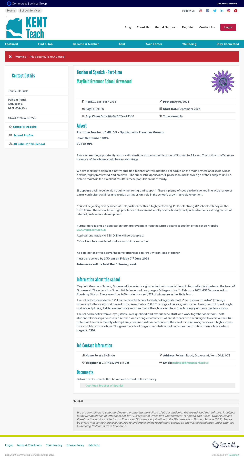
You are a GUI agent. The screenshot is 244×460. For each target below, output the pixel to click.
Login (228, 27)
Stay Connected (228, 44)
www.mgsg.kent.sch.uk (91, 229)
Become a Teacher (86, 44)
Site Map (94, 445)
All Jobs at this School (29, 144)
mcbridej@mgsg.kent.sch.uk (190, 362)
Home (11, 10)
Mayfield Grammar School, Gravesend (104, 81)
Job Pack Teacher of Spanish (105, 385)
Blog (128, 27)
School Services (30, 10)
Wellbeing (189, 44)
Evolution (233, 454)
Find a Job (45, 44)
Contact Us (207, 27)
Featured (11, 44)
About (143, 27)
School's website (25, 126)
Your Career (153, 44)
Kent (122, 44)
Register (188, 27)
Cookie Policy (75, 445)
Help (166, 27)
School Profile (23, 135)
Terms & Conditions (29, 445)
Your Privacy (54, 445)
